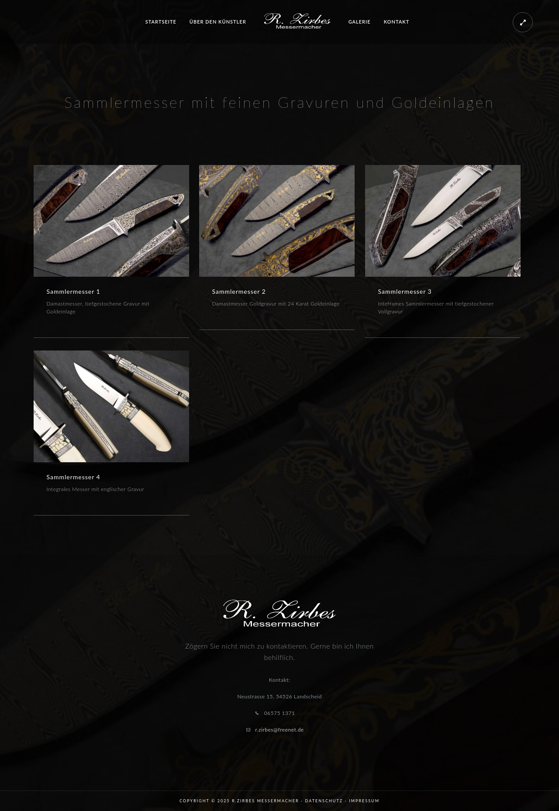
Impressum (364, 800)
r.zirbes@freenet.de (279, 729)
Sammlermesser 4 (73, 477)
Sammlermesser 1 (73, 291)
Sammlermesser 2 (239, 291)
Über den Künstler (218, 21)
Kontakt (397, 21)
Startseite (160, 21)
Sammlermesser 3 (405, 291)
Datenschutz (324, 800)
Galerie (360, 21)
